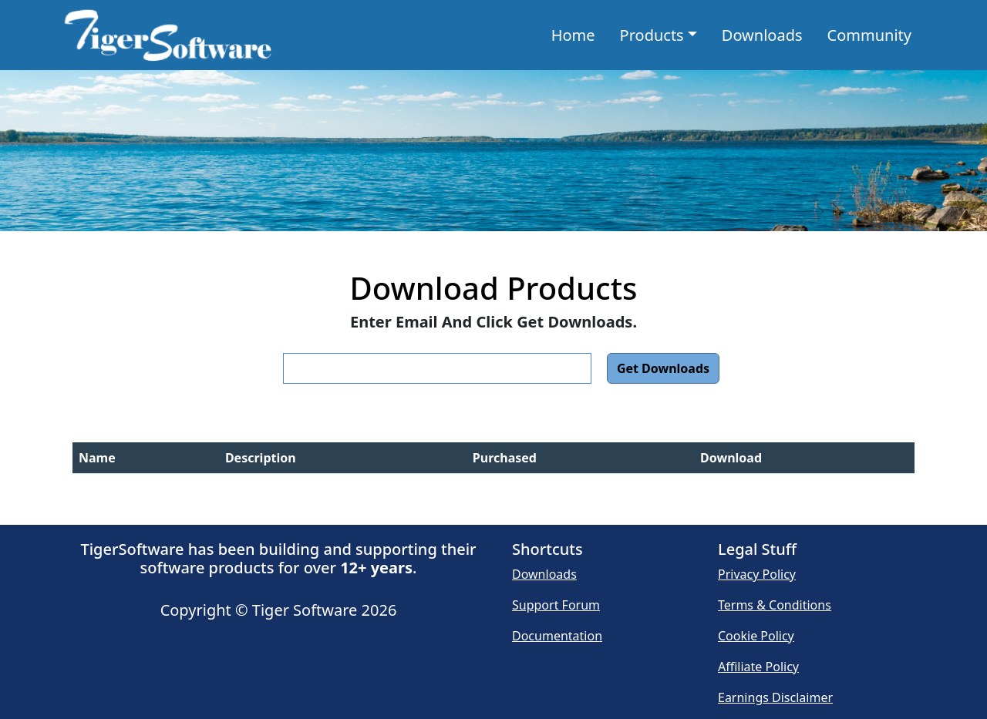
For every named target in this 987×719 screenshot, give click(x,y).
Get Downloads (663, 368)
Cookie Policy (756, 635)
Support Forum (556, 604)
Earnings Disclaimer (775, 697)
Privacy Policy (757, 574)
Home (576, 34)
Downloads (762, 35)
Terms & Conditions (774, 604)
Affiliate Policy (758, 666)
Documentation (557, 635)
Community (869, 35)
